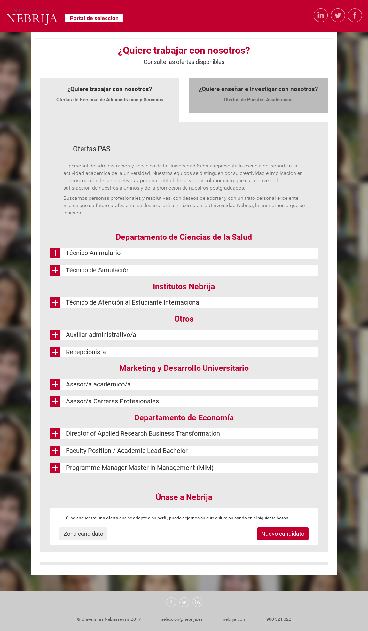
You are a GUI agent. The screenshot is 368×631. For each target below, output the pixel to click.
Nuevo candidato (282, 533)
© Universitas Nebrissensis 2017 (109, 619)
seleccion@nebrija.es (182, 619)
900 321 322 (278, 619)
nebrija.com (234, 619)
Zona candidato (83, 533)
